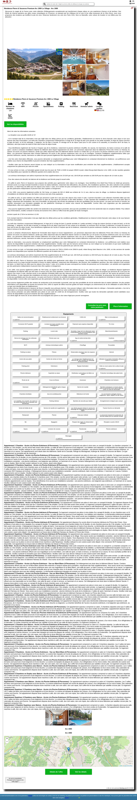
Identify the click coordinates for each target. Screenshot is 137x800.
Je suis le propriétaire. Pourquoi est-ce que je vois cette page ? (15, 780)
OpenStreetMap (128, 765)
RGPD (67, 797)
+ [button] (7, 738)
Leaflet (120, 765)
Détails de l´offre (56, 772)
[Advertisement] (68, 33)
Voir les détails (81, 772)
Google (30, 795)
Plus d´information (120, 306)
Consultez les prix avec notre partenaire (97, 306)
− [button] (7, 741)
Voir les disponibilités (15, 124)
